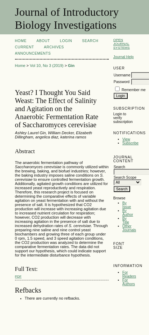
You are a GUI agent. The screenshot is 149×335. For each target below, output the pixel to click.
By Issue (126, 205)
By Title (125, 220)
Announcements (33, 53)
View (126, 139)
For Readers (129, 274)
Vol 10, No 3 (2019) (46, 65)
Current (24, 47)
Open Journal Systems (121, 43)
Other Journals (129, 228)
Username (122, 75)
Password (122, 82)
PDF (18, 276)
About (43, 41)
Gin (71, 65)
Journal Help (123, 57)
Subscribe (130, 143)
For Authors (128, 282)
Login (66, 41)
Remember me (134, 90)
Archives (54, 47)
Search (90, 41)
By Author (127, 213)
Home (21, 41)
